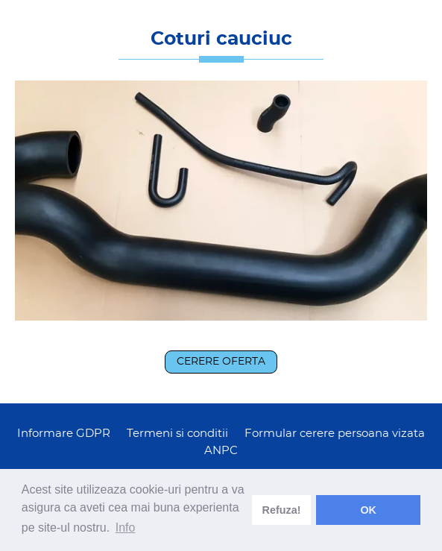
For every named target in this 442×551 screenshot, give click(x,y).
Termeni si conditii (177, 433)
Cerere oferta (221, 361)
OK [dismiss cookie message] (368, 510)
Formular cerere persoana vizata (334, 433)
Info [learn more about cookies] (126, 527)
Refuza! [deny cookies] (281, 510)
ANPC (221, 450)
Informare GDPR (63, 433)
